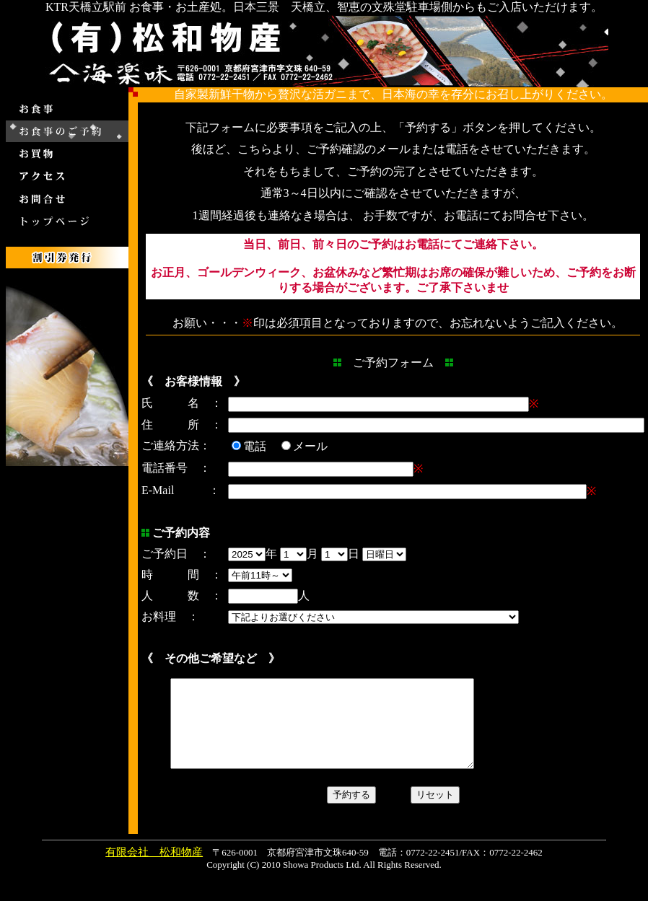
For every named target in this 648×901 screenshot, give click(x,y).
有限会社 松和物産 (154, 869)
